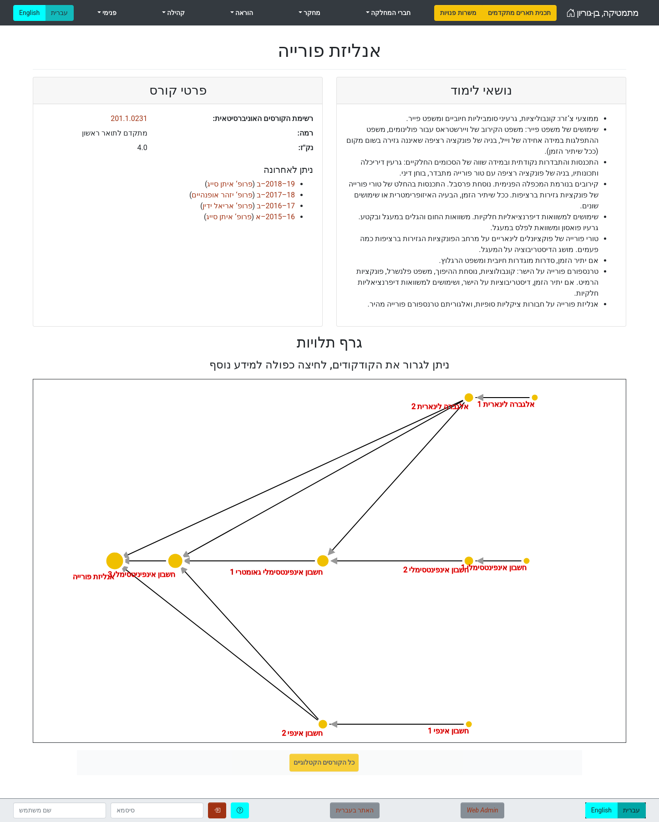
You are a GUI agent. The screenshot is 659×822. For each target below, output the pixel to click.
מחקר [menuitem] (311, 12)
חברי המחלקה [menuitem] (390, 12)
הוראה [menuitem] (243, 12)
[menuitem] (458, 13)
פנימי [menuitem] (109, 12)
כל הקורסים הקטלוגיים (324, 762)
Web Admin (482, 810)
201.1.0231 (129, 118)
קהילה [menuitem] (175, 12)
